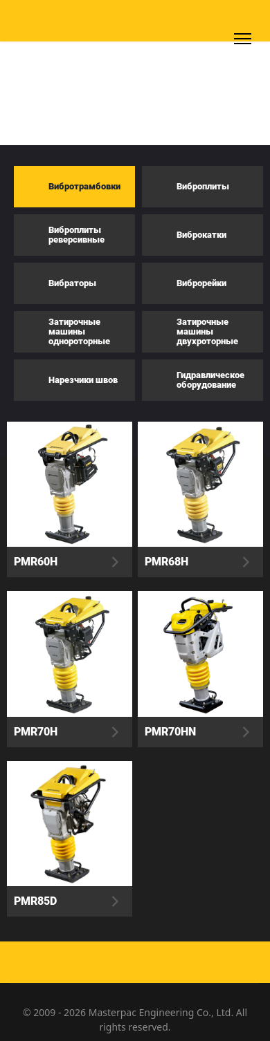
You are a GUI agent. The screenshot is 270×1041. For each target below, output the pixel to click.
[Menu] (242, 38)
